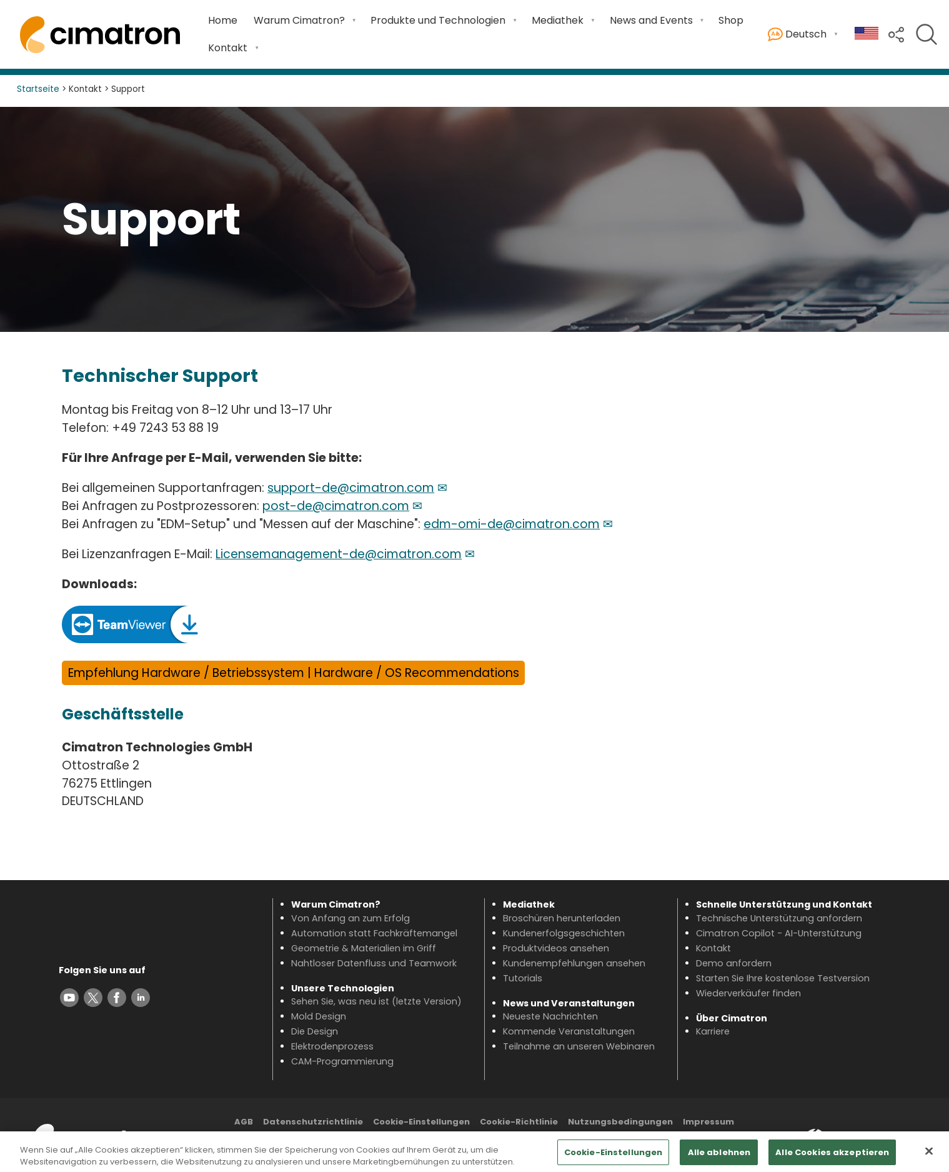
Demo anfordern (734, 963)
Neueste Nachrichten (550, 1016)
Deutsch (797, 35)
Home (222, 20)
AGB (243, 1122)
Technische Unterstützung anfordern (779, 918)
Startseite (38, 89)
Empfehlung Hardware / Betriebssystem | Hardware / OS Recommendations (293, 672)
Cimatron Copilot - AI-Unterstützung (779, 933)
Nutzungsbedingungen (620, 1122)
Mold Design (318, 1016)
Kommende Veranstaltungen (569, 1031)
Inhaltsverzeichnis (484, 1138)
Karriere (713, 1031)
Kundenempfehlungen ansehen (574, 963)
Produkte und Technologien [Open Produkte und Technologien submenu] (437, 20)
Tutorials (522, 978)
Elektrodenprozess (332, 1046)
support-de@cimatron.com (350, 487)
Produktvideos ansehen (556, 948)
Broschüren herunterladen (561, 918)
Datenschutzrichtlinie (313, 1122)
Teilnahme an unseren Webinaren (579, 1046)
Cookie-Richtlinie (519, 1122)
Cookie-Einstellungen (421, 1122)
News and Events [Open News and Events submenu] (651, 20)
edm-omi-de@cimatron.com (512, 524)
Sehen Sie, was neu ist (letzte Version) (376, 1001)
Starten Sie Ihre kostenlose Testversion (783, 978)
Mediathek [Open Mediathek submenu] (558, 20)
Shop (730, 20)
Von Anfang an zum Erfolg (350, 918)
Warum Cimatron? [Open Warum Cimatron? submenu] (299, 20)
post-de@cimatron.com (335, 506)
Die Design (314, 1031)
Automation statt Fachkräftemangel (374, 933)
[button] (896, 33)
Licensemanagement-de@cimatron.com (339, 554)
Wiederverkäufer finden (748, 993)
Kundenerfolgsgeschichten (564, 933)
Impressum (708, 1122)
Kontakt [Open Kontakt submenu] (227, 48)
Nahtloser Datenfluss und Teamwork (374, 963)
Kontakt (713, 948)
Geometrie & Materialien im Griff (363, 948)
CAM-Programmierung (342, 1061)
